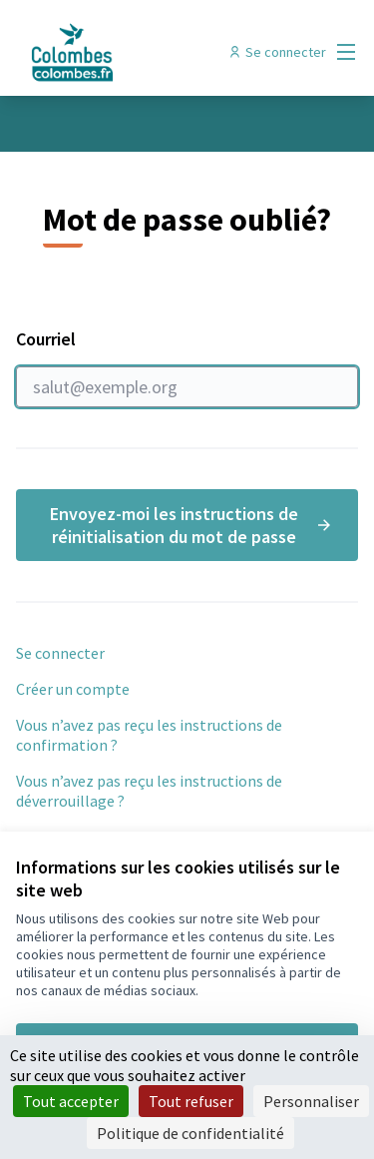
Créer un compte (73, 689)
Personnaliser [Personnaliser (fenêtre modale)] (311, 1101)
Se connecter (60, 653)
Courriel (187, 367)
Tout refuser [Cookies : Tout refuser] (191, 1101)
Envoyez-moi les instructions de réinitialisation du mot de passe (191, 525)
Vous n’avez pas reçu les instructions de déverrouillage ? (149, 791)
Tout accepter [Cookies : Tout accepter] (71, 1101)
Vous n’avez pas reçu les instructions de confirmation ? (149, 735)
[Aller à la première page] (142, 52)
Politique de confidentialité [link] (190, 1133)
